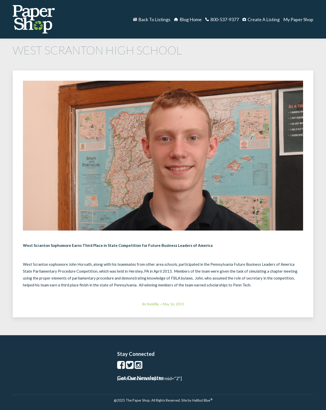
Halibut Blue (202, 400)
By (150, 304)
